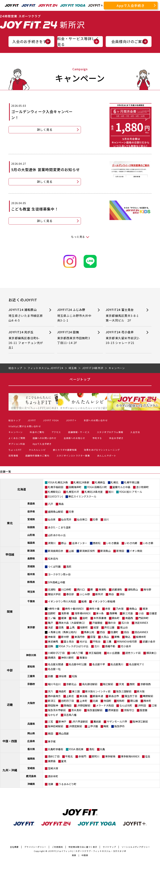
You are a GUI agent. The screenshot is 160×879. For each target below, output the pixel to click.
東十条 (100, 613)
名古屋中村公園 (78, 664)
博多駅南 (110, 756)
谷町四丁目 (67, 701)
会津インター (79, 543)
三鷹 (108, 641)
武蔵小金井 (149, 641)
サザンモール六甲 (117, 721)
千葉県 (31, 601)
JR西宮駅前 (75, 726)
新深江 (52, 701)
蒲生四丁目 (131, 696)
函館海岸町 (75, 487)
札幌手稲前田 (55, 487)
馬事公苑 (89, 632)
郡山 (63, 543)
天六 (50, 691)
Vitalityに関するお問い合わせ (25, 426)
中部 (10, 670)
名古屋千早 (98, 664)
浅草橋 (65, 613)
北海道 (21, 489)
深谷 (122, 594)
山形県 (31, 535)
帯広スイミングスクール (82, 496)
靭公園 (134, 701)
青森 (61, 504)
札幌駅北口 (54, 492)
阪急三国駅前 (123, 691)
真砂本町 (53, 776)
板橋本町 (141, 637)
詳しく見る (44, 129)
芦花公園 (109, 627)
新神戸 (62, 721)
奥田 (50, 733)
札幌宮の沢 (72, 492)
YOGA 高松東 (76, 749)
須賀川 (52, 543)
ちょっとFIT (15, 449)
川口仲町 (66, 589)
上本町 (83, 701)
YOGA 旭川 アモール (130, 492)
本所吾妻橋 (100, 618)
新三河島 (128, 613)
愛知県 (31, 666)
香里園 (143, 710)
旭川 (110, 492)
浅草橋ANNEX (82, 613)
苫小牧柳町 (142, 487)
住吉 (147, 756)
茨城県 (31, 566)
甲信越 (9, 554)
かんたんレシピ (37, 449)
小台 (141, 613)
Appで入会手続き (131, 5)
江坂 (154, 705)
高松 (91, 749)
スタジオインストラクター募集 (73, 455)
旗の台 (112, 622)
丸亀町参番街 (55, 749)
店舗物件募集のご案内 (37, 455)
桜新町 (84, 627)
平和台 (96, 641)
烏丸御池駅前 (89, 684)
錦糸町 (115, 618)
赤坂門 (82, 756)
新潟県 (31, 550)
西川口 (81, 589)
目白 (126, 632)
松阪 (74, 676)
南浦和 (102, 589)
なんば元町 (125, 705)
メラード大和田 (105, 705)
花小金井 (126, 646)
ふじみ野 (85, 594)
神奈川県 (31, 655)
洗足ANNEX (141, 622)
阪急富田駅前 (94, 710)
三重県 (31, 676)
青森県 (31, 503)
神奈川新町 (67, 657)
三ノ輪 (52, 618)
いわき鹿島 (112, 543)
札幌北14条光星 (94, 492)
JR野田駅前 (83, 705)
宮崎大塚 (53, 768)
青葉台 (83, 657)
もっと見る (78, 236)
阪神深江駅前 (140, 721)
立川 (96, 646)
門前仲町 (143, 618)
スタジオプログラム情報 (110, 432)
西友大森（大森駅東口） (73, 622)
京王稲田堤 (95, 653)
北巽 (95, 701)
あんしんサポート (106, 455)
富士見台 (69, 641)
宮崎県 (31, 768)
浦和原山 (133, 589)
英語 (74, 855)
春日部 (70, 594)
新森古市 (114, 696)
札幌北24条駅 (81, 482)
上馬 (72, 627)
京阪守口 (129, 710)
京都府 (31, 684)
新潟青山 (105, 551)
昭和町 (121, 701)
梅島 (74, 618)
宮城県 (31, 519)
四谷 (102, 632)
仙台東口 (82, 519)
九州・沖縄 (10, 770)
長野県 (31, 558)
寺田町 (107, 701)
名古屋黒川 (117, 664)
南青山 (133, 608)
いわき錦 (148, 543)
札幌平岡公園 (131, 482)
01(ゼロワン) (55, 496)
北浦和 (52, 589)
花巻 (71, 511)
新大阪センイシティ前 (97, 691)
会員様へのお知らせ (74, 438)
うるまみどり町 (67, 784)
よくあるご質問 (17, 438)
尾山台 (124, 627)
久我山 (105, 637)
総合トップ (14, 420)
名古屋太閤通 (55, 664)
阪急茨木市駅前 (57, 710)
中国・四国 (10, 741)
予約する (97, 438)
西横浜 (52, 657)
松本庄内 (53, 558)
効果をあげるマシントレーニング (102, 449)
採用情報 (13, 455)
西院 (132, 684)
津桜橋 (62, 676)
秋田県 (31, 527)
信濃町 (114, 632)
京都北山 (71, 684)
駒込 (127, 637)
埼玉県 (31, 591)
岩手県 (31, 511)
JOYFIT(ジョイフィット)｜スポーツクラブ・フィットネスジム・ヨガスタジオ (87, 851)
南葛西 (129, 618)
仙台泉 (52, 519)
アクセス (56, 432)
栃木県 (31, 574)
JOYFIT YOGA (51, 420)
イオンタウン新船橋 (103, 601)
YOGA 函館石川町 (97, 487)
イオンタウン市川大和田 (62, 601)
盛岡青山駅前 (55, 511)
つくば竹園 (54, 566)
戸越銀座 (97, 622)
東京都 (31, 627)
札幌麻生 (100, 482)
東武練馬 (53, 641)
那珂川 (95, 756)
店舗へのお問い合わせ (44, 438)
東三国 (76, 691)
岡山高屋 (64, 733)
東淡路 (83, 696)
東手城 (52, 741)
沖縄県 (31, 784)
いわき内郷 (131, 543)
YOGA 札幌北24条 (58, 482)
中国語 (84, 855)
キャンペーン (16, 432)
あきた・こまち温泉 (59, 527)
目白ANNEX (141, 632)
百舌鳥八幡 (70, 715)
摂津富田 (113, 710)
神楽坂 (52, 637)
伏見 (121, 684)
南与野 (147, 589)
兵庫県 (31, 723)
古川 (106, 519)
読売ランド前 (133, 653)
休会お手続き (116, 438)
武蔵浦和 (117, 589)
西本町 (147, 701)
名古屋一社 (54, 669)
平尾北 (69, 756)
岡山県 (31, 733)
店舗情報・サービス (79, 432)
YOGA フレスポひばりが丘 (74, 646)
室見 (63, 761)
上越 (71, 551)
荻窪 (92, 637)
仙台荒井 (66, 519)
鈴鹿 (50, 676)
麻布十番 (94, 608)
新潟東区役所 (87, 551)
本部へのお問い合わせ (96, 420)
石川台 (125, 622)
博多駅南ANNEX (130, 756)
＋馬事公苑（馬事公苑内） (63, 632)
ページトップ (80, 379)
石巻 (95, 519)
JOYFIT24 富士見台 (124, 315)
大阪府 (31, 703)
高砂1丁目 (54, 756)
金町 (85, 618)
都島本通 (98, 696)
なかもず (53, 715)
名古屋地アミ (136, 664)
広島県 (31, 741)
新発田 (120, 551)
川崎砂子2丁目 (56, 653)
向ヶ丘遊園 (113, 653)
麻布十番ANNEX (74, 608)
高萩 (68, 566)
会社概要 (14, 846)
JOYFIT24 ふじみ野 (74, 315)
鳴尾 (106, 726)
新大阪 (141, 691)
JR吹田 (142, 705)
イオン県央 (136, 551)
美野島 (52, 761)
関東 (10, 611)
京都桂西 (145, 684)
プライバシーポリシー (35, 846)
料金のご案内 (37, 432)
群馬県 (31, 582)
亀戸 (50, 622)
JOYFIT (32, 420)
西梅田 (67, 705)
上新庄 (70, 696)
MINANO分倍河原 (127, 641)
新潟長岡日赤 (55, 551)
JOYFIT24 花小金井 (123, 337)
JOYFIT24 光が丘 (26, 340)
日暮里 (153, 613)
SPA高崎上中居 (56, 582)
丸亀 (102, 749)
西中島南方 (54, 696)
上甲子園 (93, 726)
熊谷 (111, 594)
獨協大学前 (54, 594)
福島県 (31, 542)
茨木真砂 (76, 710)
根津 (145, 608)
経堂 (96, 627)
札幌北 (114, 482)
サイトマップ (109, 846)
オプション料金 (17, 443)
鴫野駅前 (148, 696)
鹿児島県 (31, 776)
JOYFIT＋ (71, 420)
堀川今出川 (54, 684)
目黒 (61, 627)
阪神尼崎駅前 (55, 726)
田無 (50, 646)
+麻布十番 (54, 608)
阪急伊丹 (119, 726)
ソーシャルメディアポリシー (136, 846)
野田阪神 (53, 705)
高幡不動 (110, 646)
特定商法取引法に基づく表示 (83, 846)
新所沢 (99, 594)
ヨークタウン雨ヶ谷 (59, 574)
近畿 (10, 704)
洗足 (50, 627)
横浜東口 (151, 653)
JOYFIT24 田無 (74, 337)
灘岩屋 (97, 721)
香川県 (31, 749)
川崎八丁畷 (76, 653)
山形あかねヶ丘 (57, 535)
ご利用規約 (57, 846)
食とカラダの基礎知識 (65, 449)
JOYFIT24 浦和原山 (26, 315)
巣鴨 (116, 637)
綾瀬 (63, 618)
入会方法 (135, 432)
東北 (10, 523)
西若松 (96, 543)
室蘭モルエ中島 (121, 487)
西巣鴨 (113, 613)
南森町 (62, 691)
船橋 (84, 601)
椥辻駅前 (108, 684)
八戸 (50, 504)
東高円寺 (80, 637)
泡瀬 (50, 784)
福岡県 (31, 758)
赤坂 (107, 608)
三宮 (50, 721)
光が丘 (83, 641)
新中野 (65, 637)
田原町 (52, 613)
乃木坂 (120, 608)
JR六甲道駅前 (80, 721)
